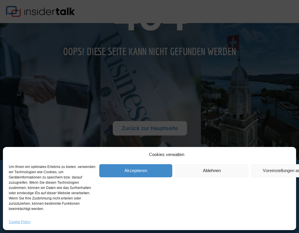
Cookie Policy (20, 222)
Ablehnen (212, 171)
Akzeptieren (135, 171)
